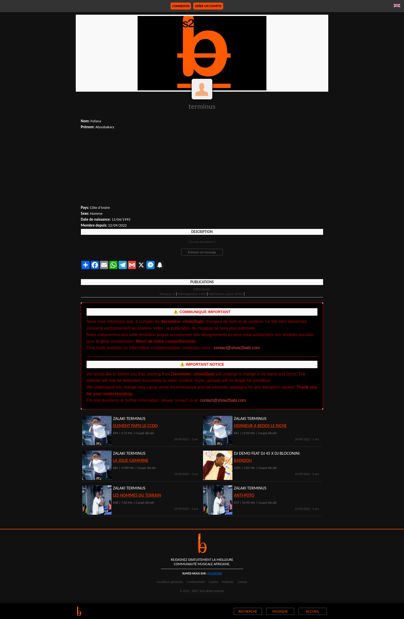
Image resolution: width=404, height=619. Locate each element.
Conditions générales (170, 582)
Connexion (180, 6)
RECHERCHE (248, 611)
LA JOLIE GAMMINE (130, 460)
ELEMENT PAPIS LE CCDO (135, 425)
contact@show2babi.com (237, 348)
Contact (242, 582)
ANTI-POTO (244, 495)
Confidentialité (196, 582)
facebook (215, 573)
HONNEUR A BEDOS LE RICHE (260, 425)
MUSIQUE (280, 611)
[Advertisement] (202, 168)
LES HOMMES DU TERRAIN (137, 495)
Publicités (228, 582)
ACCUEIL (312, 611)
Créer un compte (208, 6)
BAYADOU (243, 460)
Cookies (213, 582)
